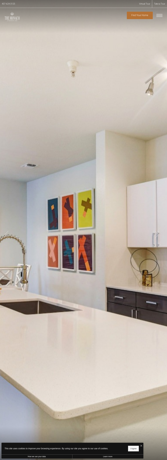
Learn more (80, 456)
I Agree (98, 448)
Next (157, 234)
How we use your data (28, 456)
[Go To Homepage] (12, 16)
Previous (6, 234)
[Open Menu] (159, 15)
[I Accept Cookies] (105, 445)
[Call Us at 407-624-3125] (8, 4)
